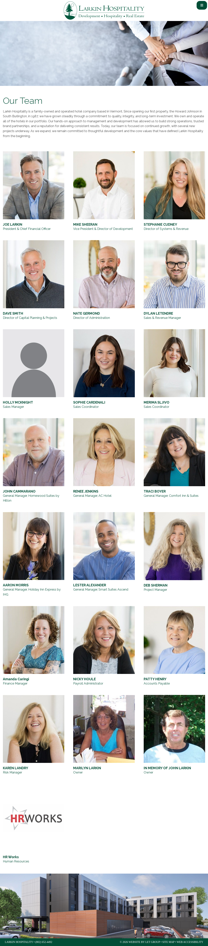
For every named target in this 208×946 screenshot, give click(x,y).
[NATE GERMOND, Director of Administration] (104, 280)
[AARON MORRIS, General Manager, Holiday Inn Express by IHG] (33, 554)
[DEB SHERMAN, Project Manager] (174, 554)
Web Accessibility (190, 942)
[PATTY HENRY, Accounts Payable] (174, 646)
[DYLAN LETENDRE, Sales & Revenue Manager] (174, 280)
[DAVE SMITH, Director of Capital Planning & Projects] (33, 280)
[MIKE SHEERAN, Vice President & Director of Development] (104, 191)
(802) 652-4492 (43, 942)
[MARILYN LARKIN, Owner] (104, 735)
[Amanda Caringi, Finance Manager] (33, 646)
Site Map (168, 942)
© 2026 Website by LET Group (140, 942)
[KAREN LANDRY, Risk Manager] (33, 735)
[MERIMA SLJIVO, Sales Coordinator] (174, 369)
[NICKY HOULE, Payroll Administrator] (104, 646)
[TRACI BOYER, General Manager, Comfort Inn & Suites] (174, 460)
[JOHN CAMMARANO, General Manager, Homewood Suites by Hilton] (33, 460)
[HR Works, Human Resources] (33, 824)
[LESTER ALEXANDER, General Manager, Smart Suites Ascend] (104, 554)
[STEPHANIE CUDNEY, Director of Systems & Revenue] (174, 191)
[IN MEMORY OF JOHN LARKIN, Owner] (174, 735)
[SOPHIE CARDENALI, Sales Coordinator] (104, 369)
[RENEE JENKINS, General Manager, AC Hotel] (104, 460)
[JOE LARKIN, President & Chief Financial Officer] (33, 191)
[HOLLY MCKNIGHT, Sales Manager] (33, 369)
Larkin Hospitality (104, 10)
